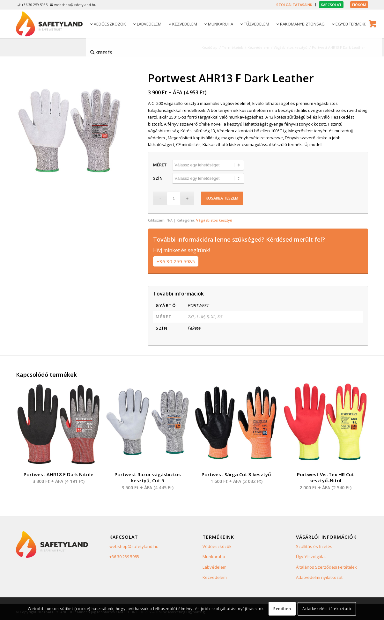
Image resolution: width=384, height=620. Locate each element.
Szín (158, 178)
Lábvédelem (214, 567)
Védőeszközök (217, 546)
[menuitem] (294, 4)
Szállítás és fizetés (314, 546)
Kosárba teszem (222, 198)
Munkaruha (214, 556)
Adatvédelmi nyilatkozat (319, 577)
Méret (160, 165)
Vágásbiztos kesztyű (214, 220)
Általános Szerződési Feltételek (326, 567)
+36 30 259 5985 (176, 261)
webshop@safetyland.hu (134, 546)
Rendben (282, 608)
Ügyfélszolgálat (311, 556)
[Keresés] (100, 52)
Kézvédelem (215, 577)
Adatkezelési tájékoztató (326, 608)
